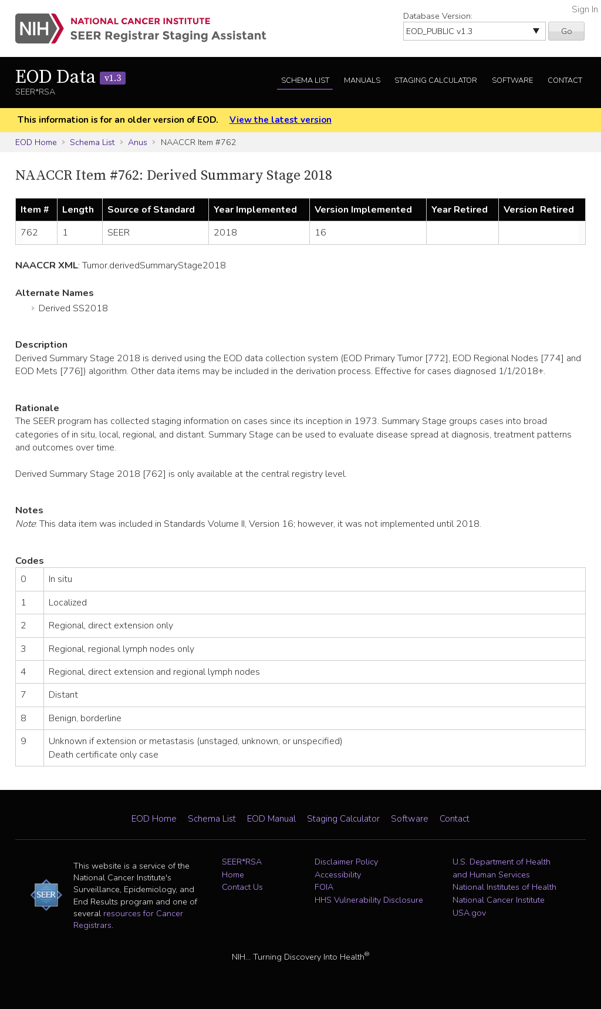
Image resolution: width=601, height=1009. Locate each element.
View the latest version (280, 120)
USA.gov (469, 913)
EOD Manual (271, 819)
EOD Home (36, 142)
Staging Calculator (435, 80)
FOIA (324, 887)
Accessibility (338, 874)
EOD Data (70, 77)
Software (512, 80)
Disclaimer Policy (346, 861)
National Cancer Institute (499, 900)
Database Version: (437, 16)
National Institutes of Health (504, 887)
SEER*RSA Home (242, 868)
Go (566, 31)
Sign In (585, 9)
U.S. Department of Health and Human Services (502, 868)
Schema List (305, 80)
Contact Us (242, 887)
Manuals (362, 80)
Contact (565, 80)
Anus (137, 142)
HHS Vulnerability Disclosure (369, 900)
